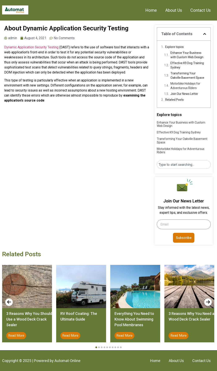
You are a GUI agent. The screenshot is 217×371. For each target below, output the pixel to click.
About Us (173, 10)
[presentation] (9, 302)
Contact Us (200, 10)
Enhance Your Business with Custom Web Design (186, 55)
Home (151, 10)
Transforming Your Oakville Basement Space (187, 75)
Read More (16, 336)
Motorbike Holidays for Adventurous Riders (185, 86)
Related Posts (174, 99)
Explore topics (174, 47)
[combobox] (184, 164)
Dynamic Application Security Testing (31, 47)
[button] (204, 34)
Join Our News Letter (184, 93)
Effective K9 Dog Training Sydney (187, 65)
